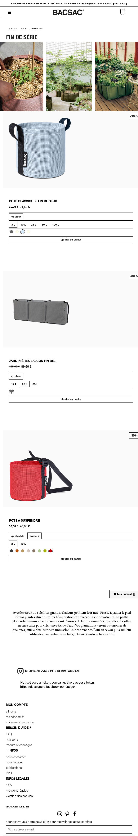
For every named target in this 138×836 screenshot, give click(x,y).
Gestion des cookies (19, 796)
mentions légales (17, 790)
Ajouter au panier (71, 239)
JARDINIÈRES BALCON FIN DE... (32, 360)
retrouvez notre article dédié (94, 634)
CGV (9, 785)
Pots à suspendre (24, 520)
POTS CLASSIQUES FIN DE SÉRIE (33, 201)
